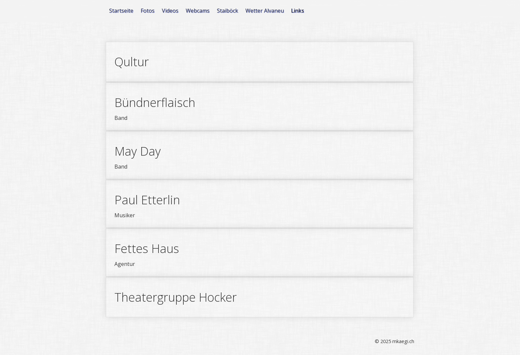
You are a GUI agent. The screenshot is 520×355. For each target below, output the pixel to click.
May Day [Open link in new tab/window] (259, 155)
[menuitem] (121, 10)
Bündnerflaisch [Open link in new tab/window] (259, 106)
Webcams (198, 10)
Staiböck (227, 10)
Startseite (121, 10)
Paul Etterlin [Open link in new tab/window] (259, 204)
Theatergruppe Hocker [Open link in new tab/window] (259, 297)
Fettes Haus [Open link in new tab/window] (259, 252)
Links (297, 10)
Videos (170, 10)
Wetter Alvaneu (264, 10)
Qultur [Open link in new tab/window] (259, 61)
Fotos (148, 10)
